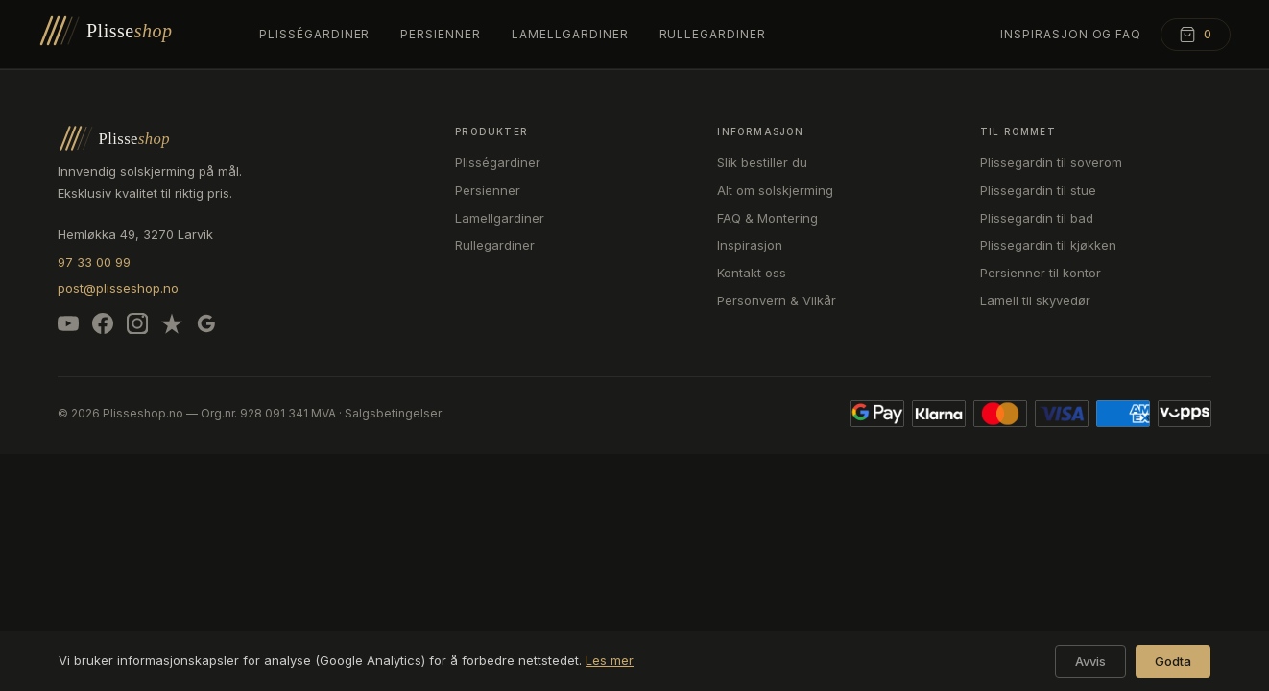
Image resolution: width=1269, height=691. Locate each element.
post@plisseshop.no (118, 288)
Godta (1173, 661)
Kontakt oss (751, 272)
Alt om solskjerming (775, 190)
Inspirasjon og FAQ (1070, 34)
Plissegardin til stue (1038, 190)
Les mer (610, 660)
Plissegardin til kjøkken (1048, 244)
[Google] (206, 327)
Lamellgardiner (570, 34)
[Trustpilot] (171, 327)
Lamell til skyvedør (1035, 300)
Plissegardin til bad (1036, 218)
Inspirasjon (749, 244)
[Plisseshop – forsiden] (129, 34)
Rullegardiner (712, 34)
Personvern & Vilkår (776, 300)
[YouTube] (68, 327)
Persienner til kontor (1040, 272)
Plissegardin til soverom (1051, 162)
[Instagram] (137, 327)
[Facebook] (102, 327)
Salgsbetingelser (393, 413)
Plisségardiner (314, 34)
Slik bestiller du (762, 162)
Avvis (1090, 661)
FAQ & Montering (767, 218)
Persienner (440, 34)
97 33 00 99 (94, 262)
